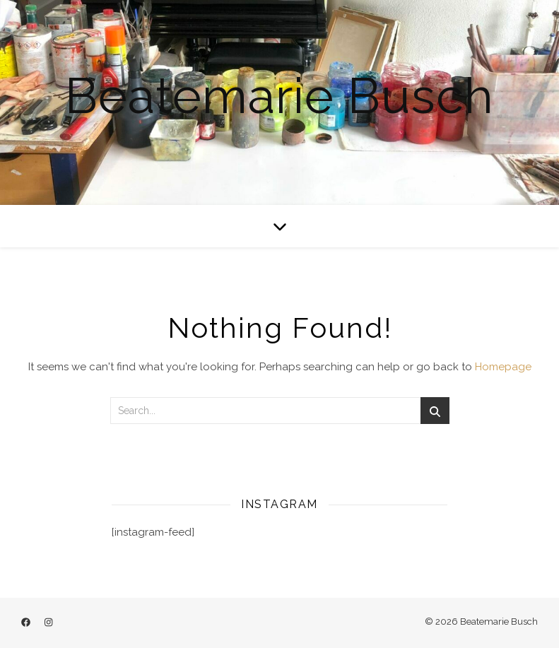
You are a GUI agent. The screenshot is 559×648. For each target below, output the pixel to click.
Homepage (503, 366)
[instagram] (48, 623)
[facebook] (27, 623)
